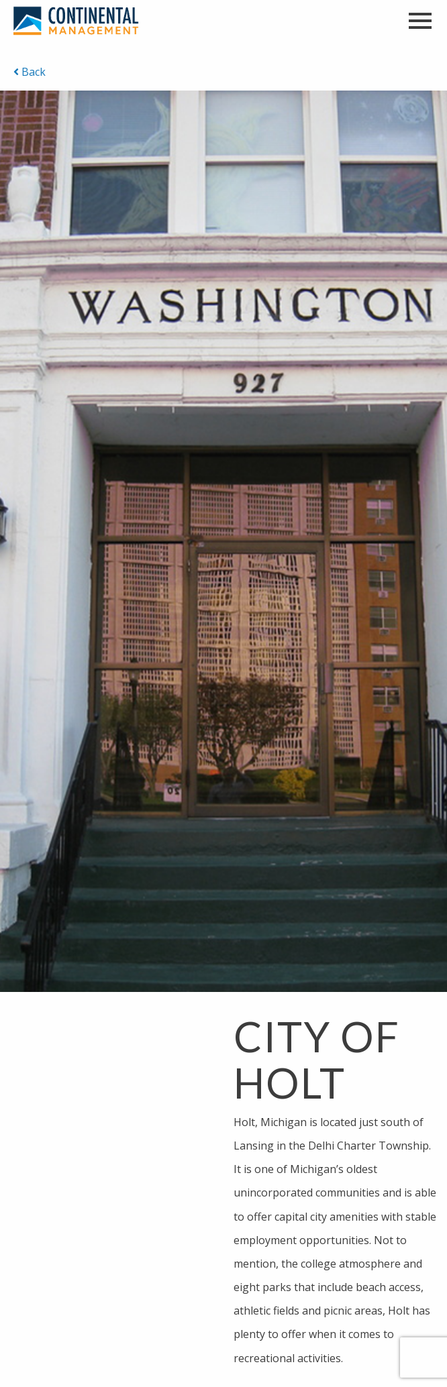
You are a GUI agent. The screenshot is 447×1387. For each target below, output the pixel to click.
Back (29, 71)
